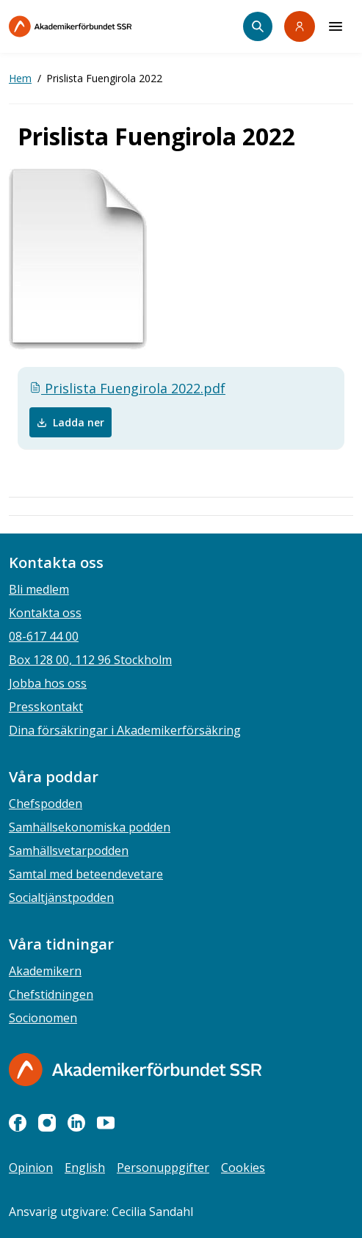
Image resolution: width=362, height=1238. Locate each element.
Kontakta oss (45, 613)
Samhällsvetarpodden (68, 850)
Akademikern (45, 971)
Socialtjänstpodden (61, 897)
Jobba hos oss (48, 683)
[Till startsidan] (101, 26)
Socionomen (43, 1018)
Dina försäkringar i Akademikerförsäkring (125, 730)
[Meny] (335, 26)
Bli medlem (39, 589)
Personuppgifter (163, 1167)
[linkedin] (76, 1123)
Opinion (31, 1167)
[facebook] (17, 1123)
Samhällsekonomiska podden (89, 827)
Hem (20, 78)
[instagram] (47, 1123)
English (85, 1167)
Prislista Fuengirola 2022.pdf (127, 388)
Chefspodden (45, 803)
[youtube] (106, 1123)
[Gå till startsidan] (135, 1069)
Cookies (243, 1167)
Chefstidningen (51, 994)
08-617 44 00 (44, 636)
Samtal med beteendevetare (86, 874)
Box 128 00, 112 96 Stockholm (90, 660)
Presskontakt (46, 707)
